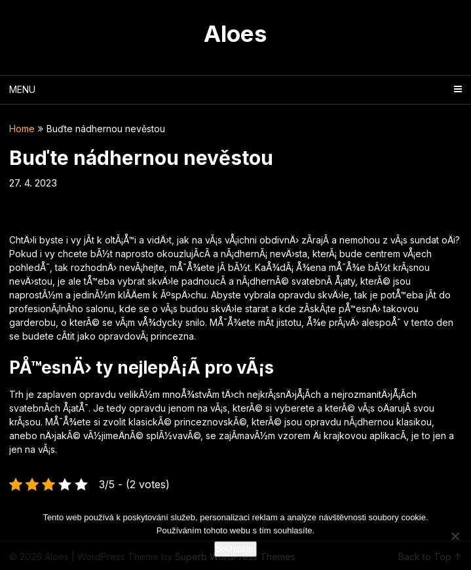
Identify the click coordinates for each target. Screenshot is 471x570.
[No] (454, 536)
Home (22, 128)
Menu (22, 89)
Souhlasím (235, 549)
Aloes (235, 33)
